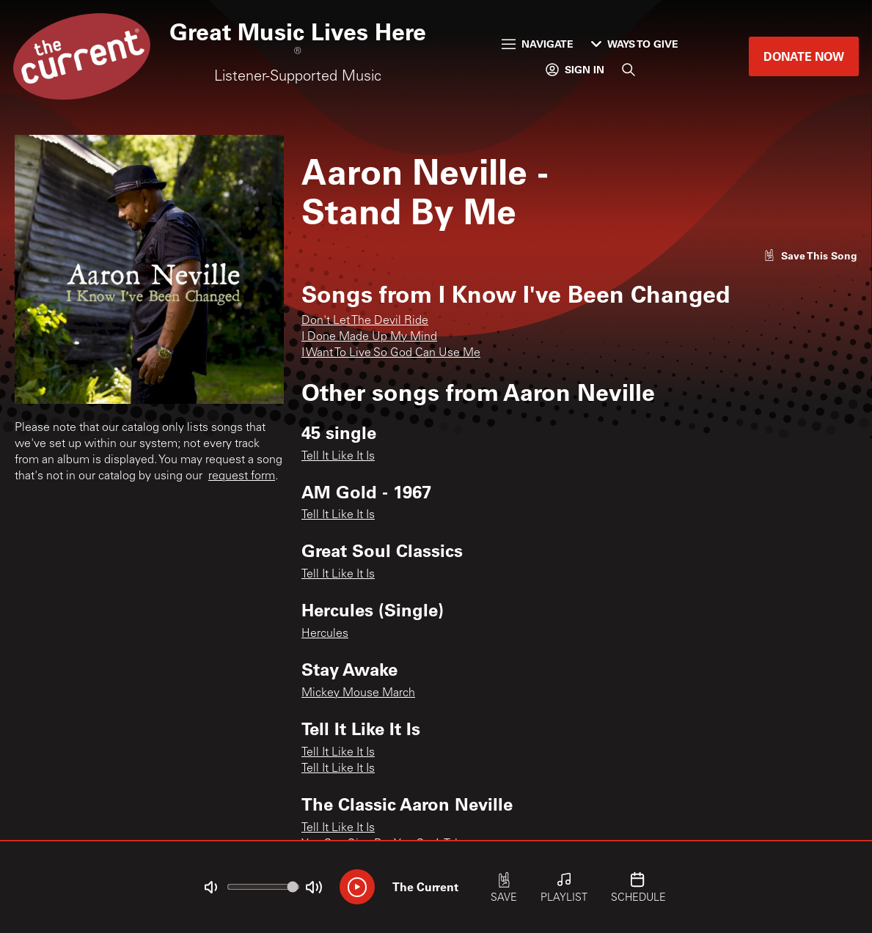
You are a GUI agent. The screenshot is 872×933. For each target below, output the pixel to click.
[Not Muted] (210, 887)
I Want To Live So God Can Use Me (390, 353)
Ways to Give (634, 44)
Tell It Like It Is (338, 456)
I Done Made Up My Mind (369, 337)
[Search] (628, 69)
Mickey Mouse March (358, 693)
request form (241, 476)
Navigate (538, 44)
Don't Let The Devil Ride (364, 321)
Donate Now (803, 56)
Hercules (324, 634)
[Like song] (810, 255)
